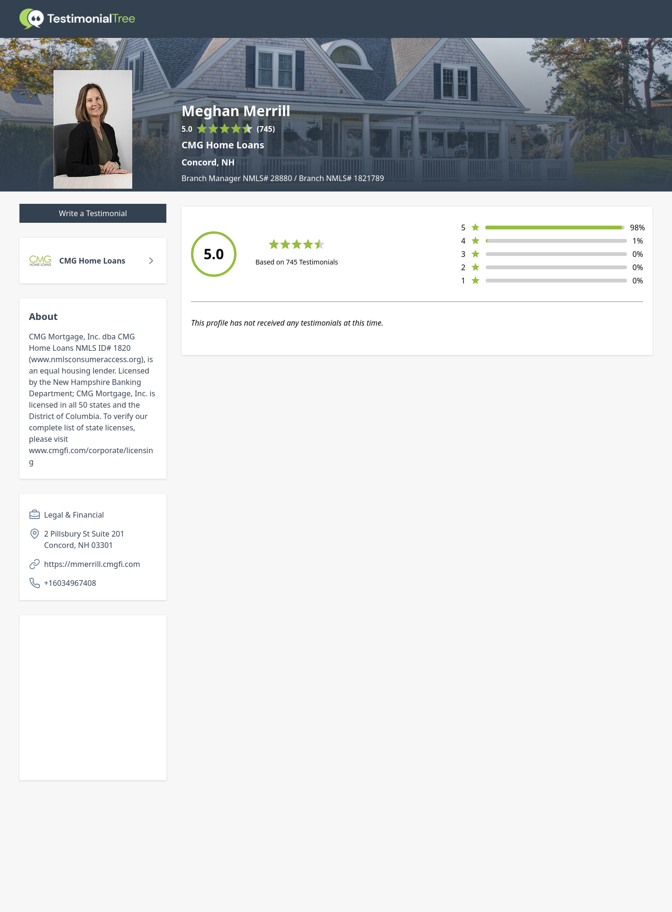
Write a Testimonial (93, 213)
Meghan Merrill (236, 110)
